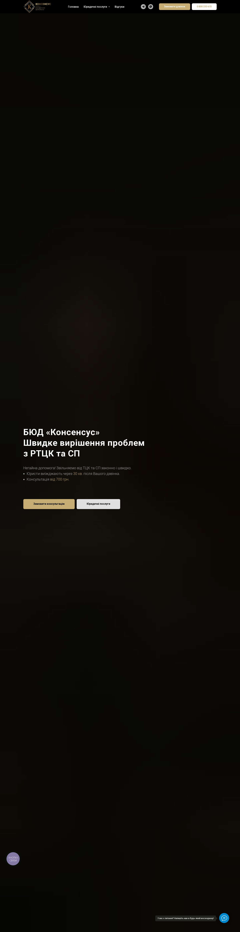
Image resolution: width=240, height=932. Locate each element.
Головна (73, 6)
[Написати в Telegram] (143, 6)
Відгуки (119, 6)
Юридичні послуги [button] (96, 6)
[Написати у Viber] (150, 6)
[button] (49, 504)
